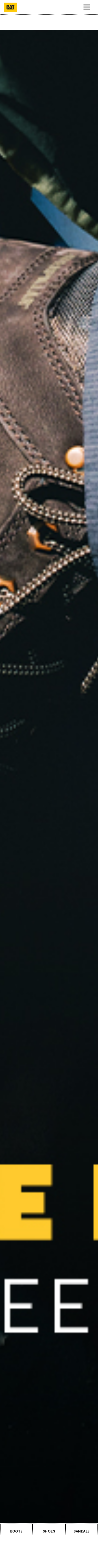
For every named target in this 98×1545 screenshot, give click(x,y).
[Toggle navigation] (87, 7)
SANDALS (82, 1531)
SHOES (49, 1531)
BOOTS (16, 1531)
